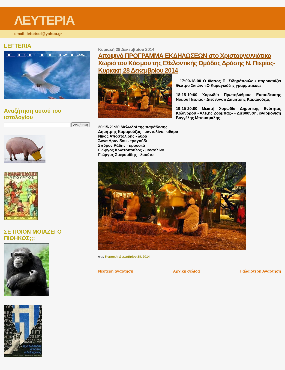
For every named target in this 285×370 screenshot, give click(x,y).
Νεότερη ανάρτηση (115, 271)
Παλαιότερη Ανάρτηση (260, 271)
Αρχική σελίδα (186, 271)
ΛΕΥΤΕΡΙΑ (44, 20)
